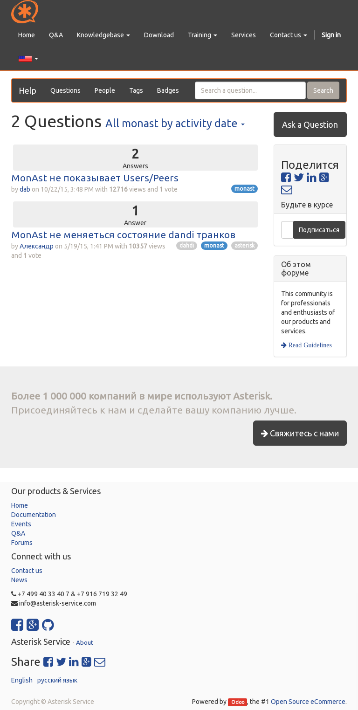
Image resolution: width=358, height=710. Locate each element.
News (19, 580)
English (22, 680)
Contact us (26, 570)
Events (21, 524)
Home (19, 505)
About (84, 642)
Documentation (33, 514)
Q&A (18, 533)
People (105, 90)
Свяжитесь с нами (300, 433)
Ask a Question (310, 124)
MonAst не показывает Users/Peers (95, 177)
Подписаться (319, 230)
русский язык (57, 680)
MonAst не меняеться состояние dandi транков (123, 234)
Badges (168, 90)
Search (323, 90)
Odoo (237, 702)
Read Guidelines (309, 345)
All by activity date (175, 123)
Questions (65, 90)
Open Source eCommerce (308, 701)
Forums (22, 542)
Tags (136, 90)
